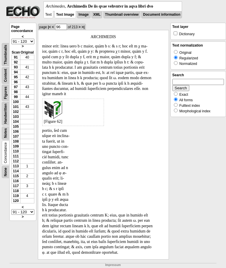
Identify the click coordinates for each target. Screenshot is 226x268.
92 (16, 62)
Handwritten (5, 114)
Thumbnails (5, 54)
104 (16, 122)
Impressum (113, 265)
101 (16, 107)
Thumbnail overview (122, 15)
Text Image (65, 15)
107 (16, 136)
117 (16, 186)
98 (16, 92)
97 (16, 87)
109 (16, 146)
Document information (161, 15)
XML (96, 15)
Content (5, 75)
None (5, 172)
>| (83, 27)
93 (16, 67)
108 (16, 141)
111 (16, 156)
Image (84, 15)
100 (16, 102)
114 (16, 171)
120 (16, 201)
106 (16, 131)
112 (16, 161)
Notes (5, 133)
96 (16, 82)
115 (16, 176)
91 (16, 57)
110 (16, 151)
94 (16, 72)
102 (16, 112)
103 (16, 117)
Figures (5, 92)
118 (16, 191)
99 (16, 97)
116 (16, 181)
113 (16, 166)
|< (49, 27)
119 (16, 196)
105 (16, 127)
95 (16, 77)
